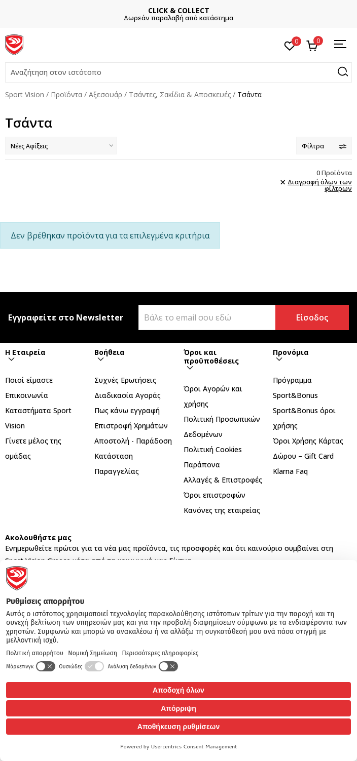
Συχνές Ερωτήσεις (125, 380)
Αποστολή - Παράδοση (133, 441)
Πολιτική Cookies (213, 449)
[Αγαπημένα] (289, 45)
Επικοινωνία (26, 395)
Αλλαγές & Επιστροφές (223, 480)
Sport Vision (24, 94)
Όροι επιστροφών (214, 495)
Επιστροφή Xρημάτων (131, 425)
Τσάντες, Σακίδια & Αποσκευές (180, 94)
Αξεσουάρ (105, 94)
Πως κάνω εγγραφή (127, 410)
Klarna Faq (290, 471)
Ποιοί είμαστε (29, 380)
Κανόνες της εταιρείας (222, 510)
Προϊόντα (66, 94)
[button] (178, 72)
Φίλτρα (324, 146)
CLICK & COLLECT (178, 10)
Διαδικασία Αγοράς (127, 395)
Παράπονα (202, 464)
